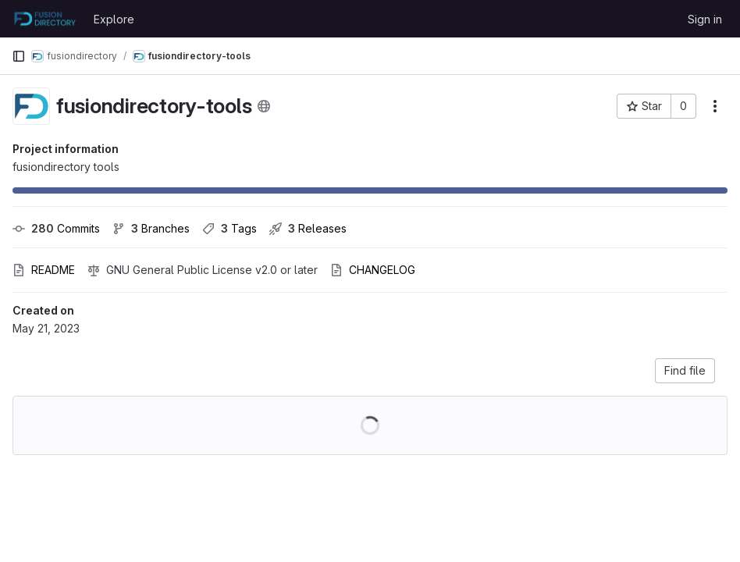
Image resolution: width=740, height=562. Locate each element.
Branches (151, 228)
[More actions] (715, 106)
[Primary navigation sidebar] (18, 56)
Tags (229, 228)
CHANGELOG (372, 269)
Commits (56, 228)
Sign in (705, 19)
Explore (114, 19)
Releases (308, 228)
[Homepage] (45, 18)
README (43, 269)
